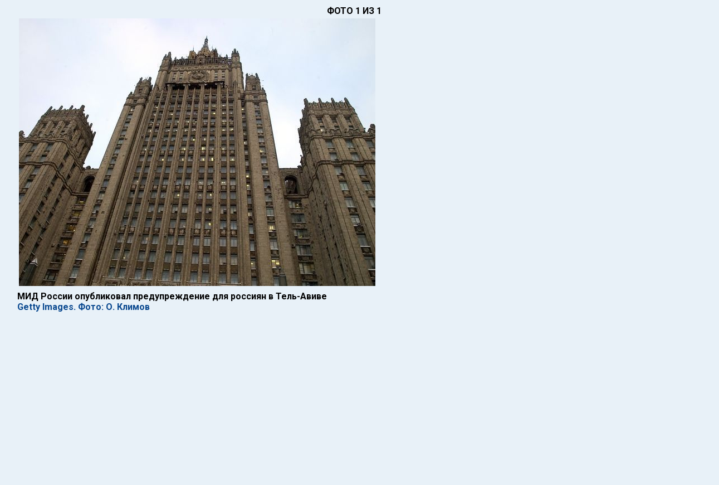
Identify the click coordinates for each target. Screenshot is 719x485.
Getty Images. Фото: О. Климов (83, 307)
